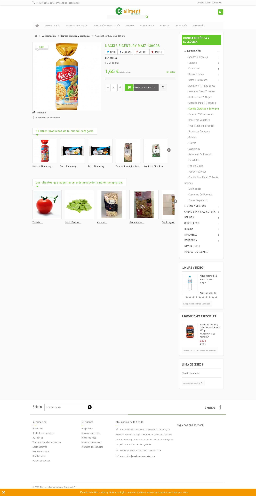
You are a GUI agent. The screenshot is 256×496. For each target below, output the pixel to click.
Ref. (107, 58)
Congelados (191, 223)
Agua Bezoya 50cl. (208, 293)
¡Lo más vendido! (193, 267)
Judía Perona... (73, 222)
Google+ (141, 52)
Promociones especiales (199, 316)
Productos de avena (199, 131)
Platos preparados (198, 200)
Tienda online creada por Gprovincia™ (58, 487)
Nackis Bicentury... (42, 166)
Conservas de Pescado (200, 194)
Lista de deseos (192, 364)
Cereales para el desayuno (202, 102)
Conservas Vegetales (199, 120)
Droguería (190, 234)
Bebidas (189, 217)
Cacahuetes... (136, 222)
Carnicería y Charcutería (200, 211)
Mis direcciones (88, 437)
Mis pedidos (87, 428)
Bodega (188, 228)
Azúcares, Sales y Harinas (201, 91)
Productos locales (196, 251)
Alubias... (102, 222)
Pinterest (157, 52)
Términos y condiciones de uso (47, 442)
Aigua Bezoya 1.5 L (208, 276)
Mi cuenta (87, 422)
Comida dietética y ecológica (74, 36)
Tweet (111, 52)
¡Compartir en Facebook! (48, 117)
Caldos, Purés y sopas (200, 97)
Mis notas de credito (90, 433)
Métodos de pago (40, 451)
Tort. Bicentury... (69, 166)
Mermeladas (194, 188)
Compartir (125, 52)
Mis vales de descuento (92, 447)
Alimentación (49, 36)
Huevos (192, 143)
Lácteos (192, 62)
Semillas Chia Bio (153, 166)
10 (216, 297)
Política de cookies (41, 460)
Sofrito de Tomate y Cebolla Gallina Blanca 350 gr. (210, 327)
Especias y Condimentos (201, 114)
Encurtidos (193, 160)
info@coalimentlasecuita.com (141, 456)
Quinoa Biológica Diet (128, 166)
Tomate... (37, 222)
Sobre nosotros (39, 447)
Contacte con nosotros (209, 3)
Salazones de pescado (200, 154)
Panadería (190, 240)
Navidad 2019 (192, 246)
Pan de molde (195, 165)
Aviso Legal (37, 437)
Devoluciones (38, 456)
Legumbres (194, 148)
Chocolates (194, 68)
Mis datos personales (91, 442)
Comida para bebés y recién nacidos (201, 180)
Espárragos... (169, 222)
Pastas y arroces (197, 171)
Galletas (192, 137)
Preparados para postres (201, 125)
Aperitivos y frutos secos (201, 85)
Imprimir (41, 112)
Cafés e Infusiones (197, 80)
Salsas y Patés (196, 74)
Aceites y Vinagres (198, 57)
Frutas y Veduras (195, 206)
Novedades (37, 428)
